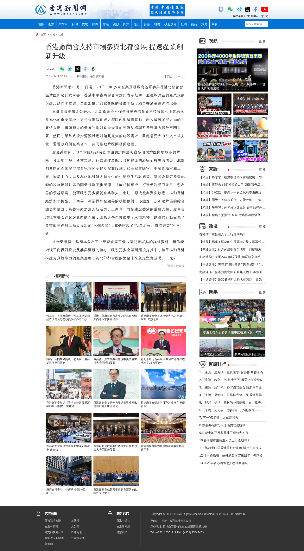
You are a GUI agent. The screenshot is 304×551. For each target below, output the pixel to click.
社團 (184, 24)
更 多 (262, 41)
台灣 (75, 24)
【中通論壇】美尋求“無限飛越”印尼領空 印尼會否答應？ (239, 264)
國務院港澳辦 (53, 520)
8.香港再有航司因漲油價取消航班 (222, 425)
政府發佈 (170, 24)
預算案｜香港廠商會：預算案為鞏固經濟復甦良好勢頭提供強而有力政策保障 (68, 319)
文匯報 (75, 520)
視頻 (116, 24)
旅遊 (204, 24)
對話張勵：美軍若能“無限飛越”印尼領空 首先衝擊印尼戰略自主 (242, 257)
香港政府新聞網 (54, 538)
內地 (85, 24)
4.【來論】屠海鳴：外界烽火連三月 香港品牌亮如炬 (235, 395)
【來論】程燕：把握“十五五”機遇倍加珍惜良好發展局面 (237, 215)
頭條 (41, 24)
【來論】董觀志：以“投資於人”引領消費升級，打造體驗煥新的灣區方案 (248, 184)
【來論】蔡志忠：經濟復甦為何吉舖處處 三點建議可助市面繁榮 (243, 177)
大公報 (75, 526)
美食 (215, 24)
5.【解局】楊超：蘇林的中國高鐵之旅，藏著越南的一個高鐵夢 (242, 402)
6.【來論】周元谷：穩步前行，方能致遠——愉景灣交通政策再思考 (245, 410)
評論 (147, 24)
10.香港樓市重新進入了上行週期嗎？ (224, 440)
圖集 (126, 24)
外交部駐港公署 (54, 532)
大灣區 (63, 24)
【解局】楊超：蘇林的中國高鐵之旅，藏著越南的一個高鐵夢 (241, 241)
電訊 (136, 24)
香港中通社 (123, 520)
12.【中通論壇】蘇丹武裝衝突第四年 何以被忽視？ (235, 455)
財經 (106, 24)
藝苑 (194, 24)
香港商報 (76, 532)
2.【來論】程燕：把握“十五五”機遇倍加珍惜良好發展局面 (238, 379)
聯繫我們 (122, 532)
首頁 (43, 34)
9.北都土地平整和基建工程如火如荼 (223, 432)
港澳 (51, 24)
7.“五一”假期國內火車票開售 (218, 417)
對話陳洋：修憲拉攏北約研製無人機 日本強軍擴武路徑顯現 (240, 272)
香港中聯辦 (51, 526)
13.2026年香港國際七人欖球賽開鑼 (223, 463)
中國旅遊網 (78, 538)
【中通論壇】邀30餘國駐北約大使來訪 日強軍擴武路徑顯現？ (243, 279)
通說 (157, 24)
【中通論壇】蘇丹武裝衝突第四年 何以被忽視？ (233, 249)
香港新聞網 (123, 526)
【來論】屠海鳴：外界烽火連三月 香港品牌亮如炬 (233, 207)
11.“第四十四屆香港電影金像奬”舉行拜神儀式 (230, 448)
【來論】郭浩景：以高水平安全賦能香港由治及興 (233, 192)
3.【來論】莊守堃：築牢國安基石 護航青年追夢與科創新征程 (241, 387)
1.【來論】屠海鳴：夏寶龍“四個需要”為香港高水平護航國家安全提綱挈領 (249, 372)
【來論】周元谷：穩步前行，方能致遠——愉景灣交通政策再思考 (244, 200)
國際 (95, 24)
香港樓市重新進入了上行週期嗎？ (222, 234)
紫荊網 (49, 543)
